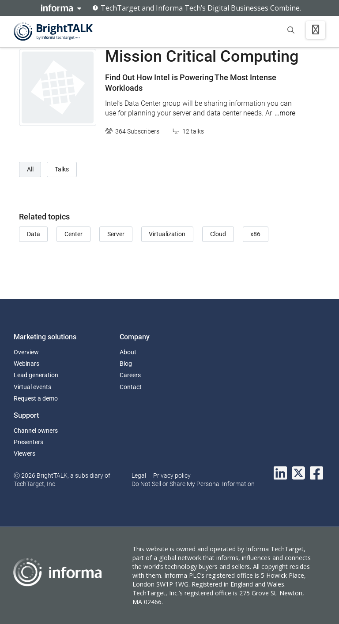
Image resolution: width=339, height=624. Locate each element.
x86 (255, 234)
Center (73, 234)
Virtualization (167, 234)
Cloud (218, 234)
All (30, 169)
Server (115, 234)
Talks (62, 169)
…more (285, 113)
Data (33, 234)
